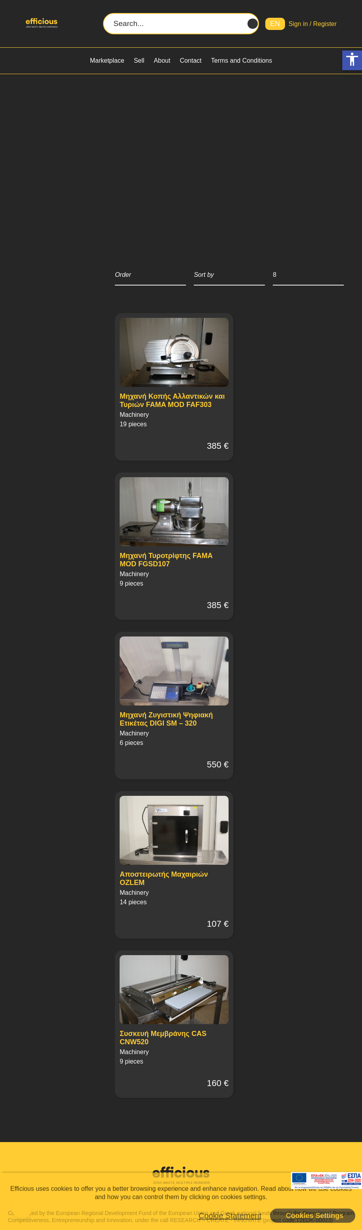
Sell (139, 60)
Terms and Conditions (241, 60)
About (162, 60)
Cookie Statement (230, 1215)
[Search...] (181, 23)
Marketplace (107, 60)
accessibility (352, 59)
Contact (190, 60)
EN (275, 24)
